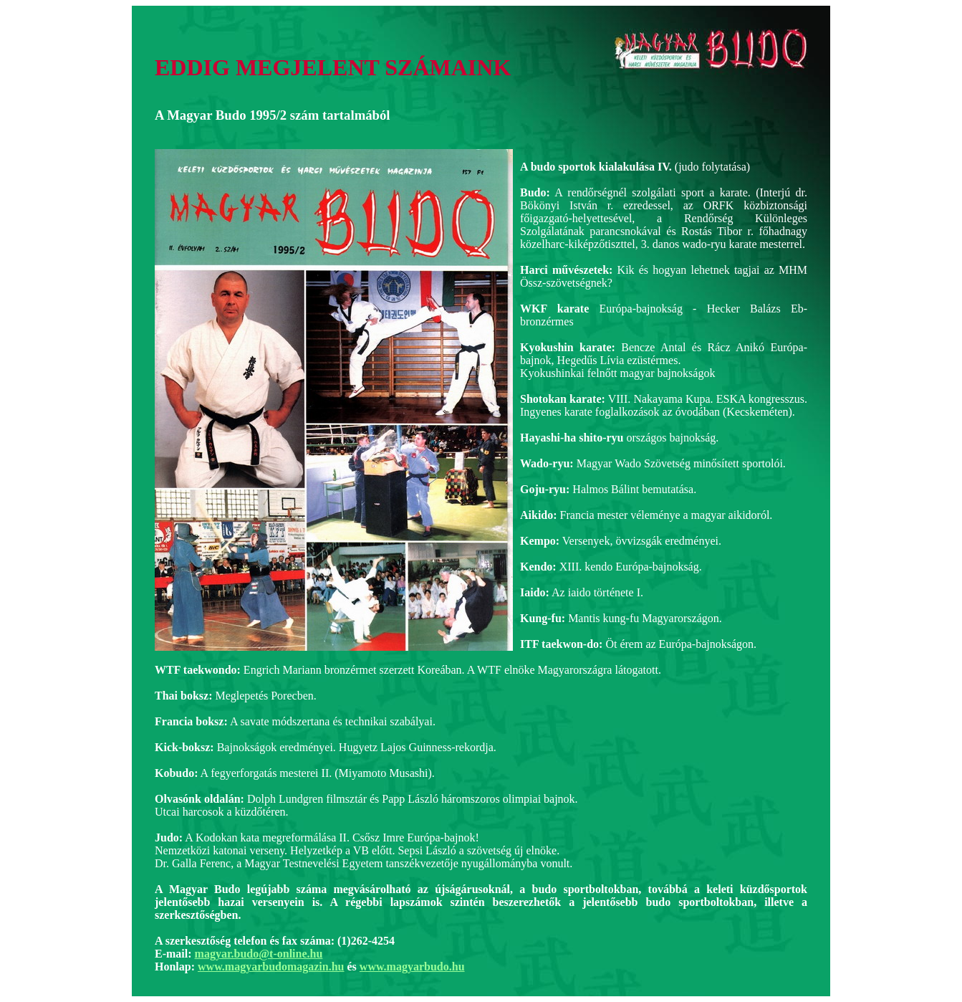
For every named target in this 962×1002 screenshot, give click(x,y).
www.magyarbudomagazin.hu (271, 966)
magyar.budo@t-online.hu (259, 954)
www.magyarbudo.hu (412, 966)
